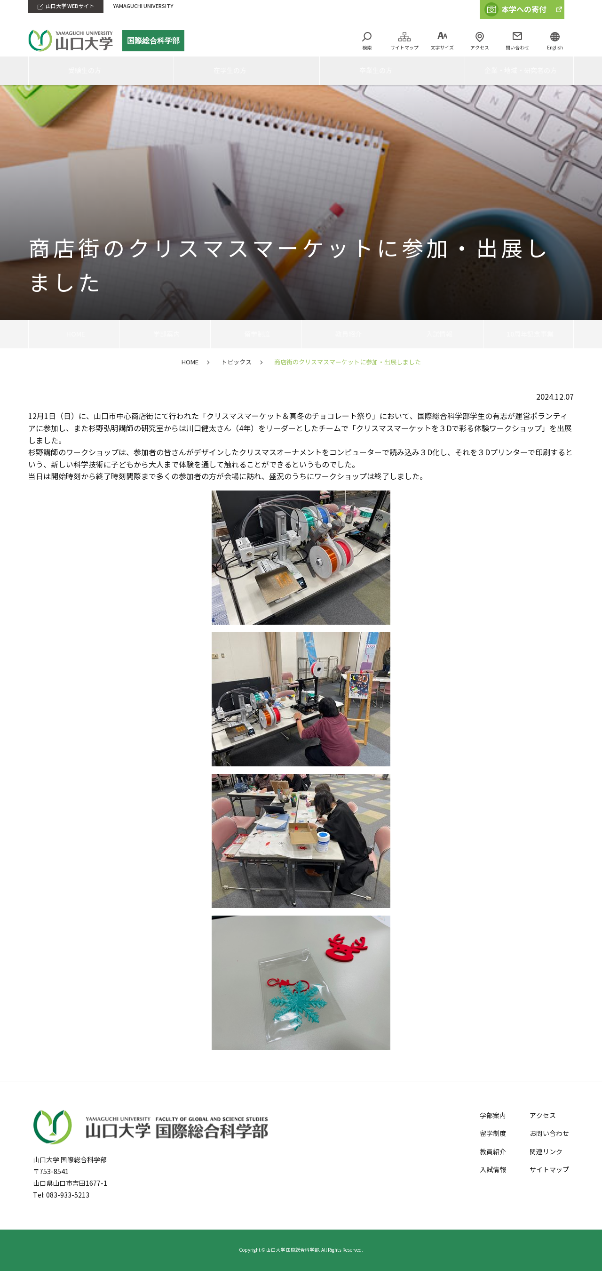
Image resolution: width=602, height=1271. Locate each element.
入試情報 (437, 334)
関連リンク (546, 1152)
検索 (367, 48)
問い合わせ (517, 48)
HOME (74, 334)
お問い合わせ (549, 1134)
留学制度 (256, 334)
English (555, 48)
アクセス (479, 48)
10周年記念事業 (528, 334)
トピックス (236, 362)
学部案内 (165, 334)
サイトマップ (404, 48)
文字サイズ (442, 48)
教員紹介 (347, 334)
